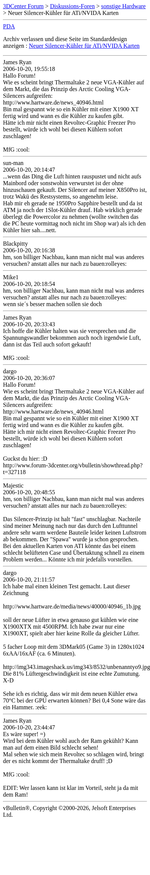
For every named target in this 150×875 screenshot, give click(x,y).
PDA (9, 26)
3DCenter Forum (23, 6)
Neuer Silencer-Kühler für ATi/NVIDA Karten (84, 46)
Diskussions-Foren (72, 6)
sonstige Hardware (123, 6)
